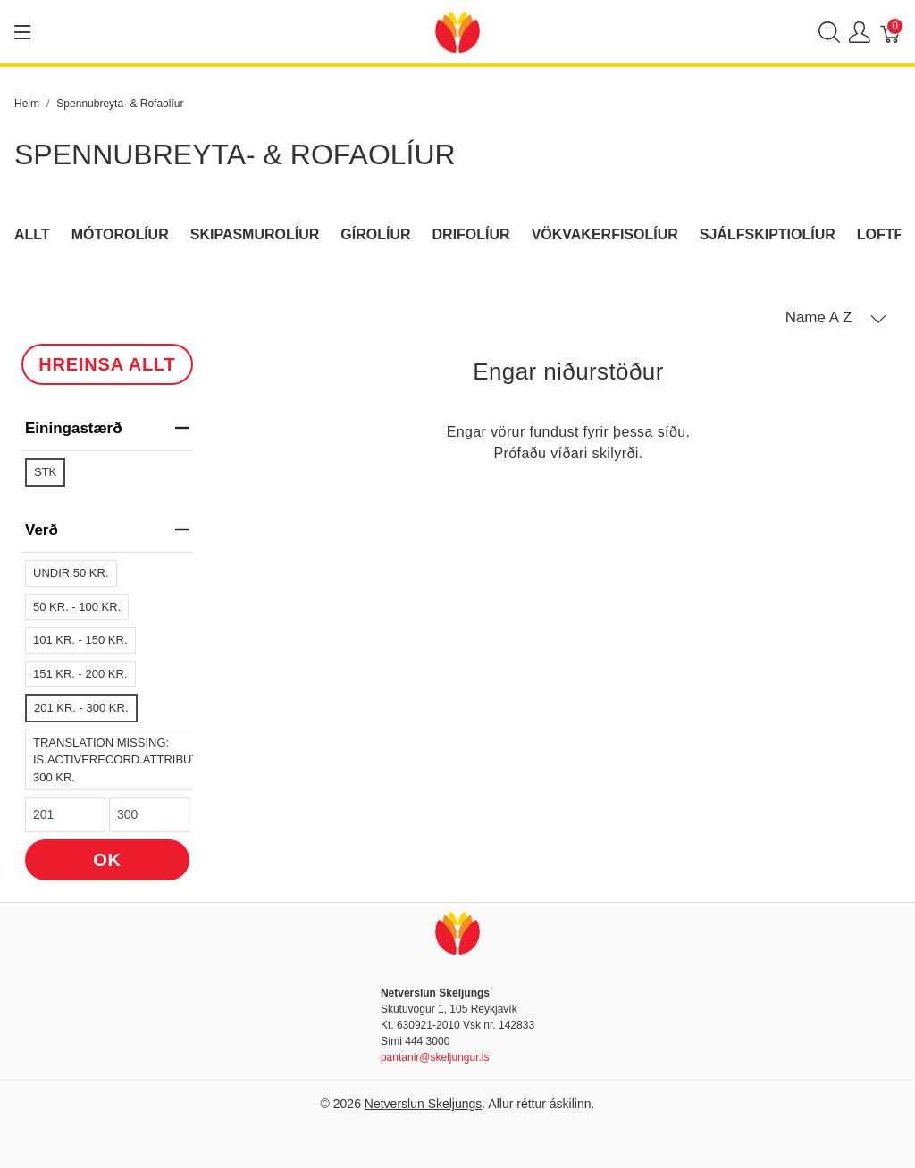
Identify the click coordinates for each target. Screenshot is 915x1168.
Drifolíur (471, 234)
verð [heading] (107, 529)
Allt (32, 234)
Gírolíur (375, 234)
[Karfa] (890, 32)
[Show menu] (22, 32)
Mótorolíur (120, 234)
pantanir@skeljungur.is (435, 1057)
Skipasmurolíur (255, 234)
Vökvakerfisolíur (605, 234)
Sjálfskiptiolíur (767, 234)
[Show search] (829, 32)
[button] (835, 318)
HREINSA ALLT (106, 364)
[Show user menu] (859, 32)
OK (107, 860)
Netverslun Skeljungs (424, 1104)
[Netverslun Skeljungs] (457, 30)
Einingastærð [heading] (107, 428)
